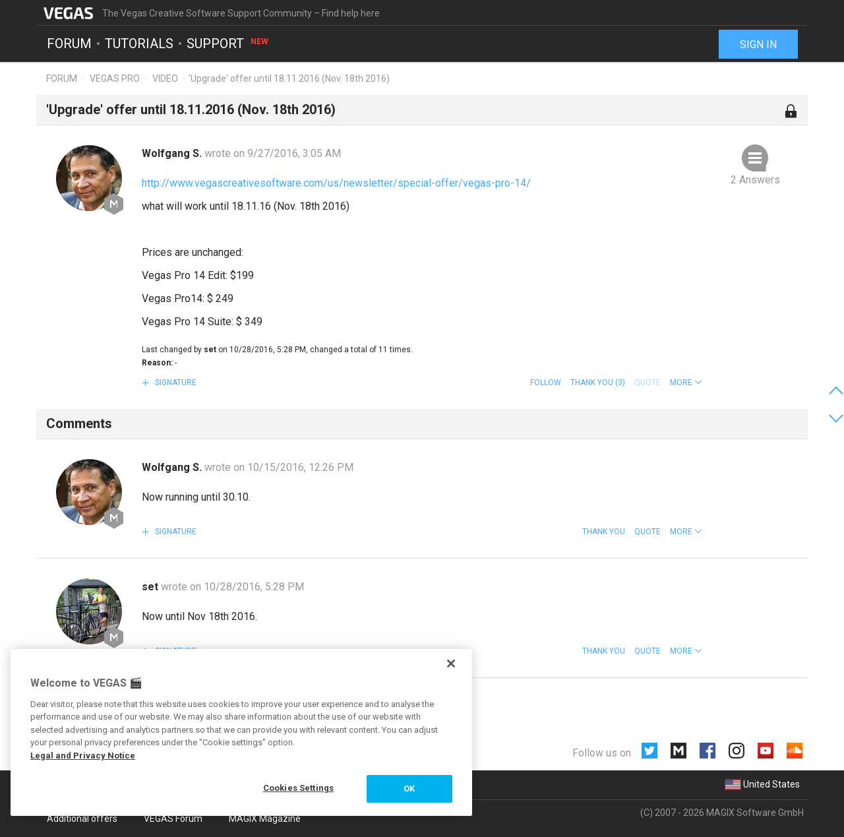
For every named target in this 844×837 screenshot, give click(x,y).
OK (409, 788)
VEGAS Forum (173, 818)
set (151, 586)
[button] (686, 382)
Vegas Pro (115, 78)
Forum (69, 43)
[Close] (451, 663)
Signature (174, 382)
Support (228, 43)
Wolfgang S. (173, 153)
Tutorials (139, 43)
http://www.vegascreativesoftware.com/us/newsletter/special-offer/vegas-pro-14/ (336, 183)
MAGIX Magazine (265, 818)
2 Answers (755, 179)
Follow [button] (545, 382)
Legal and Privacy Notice (82, 755)
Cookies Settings (298, 788)
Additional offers (82, 818)
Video (165, 78)
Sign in (758, 44)
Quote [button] (647, 531)
